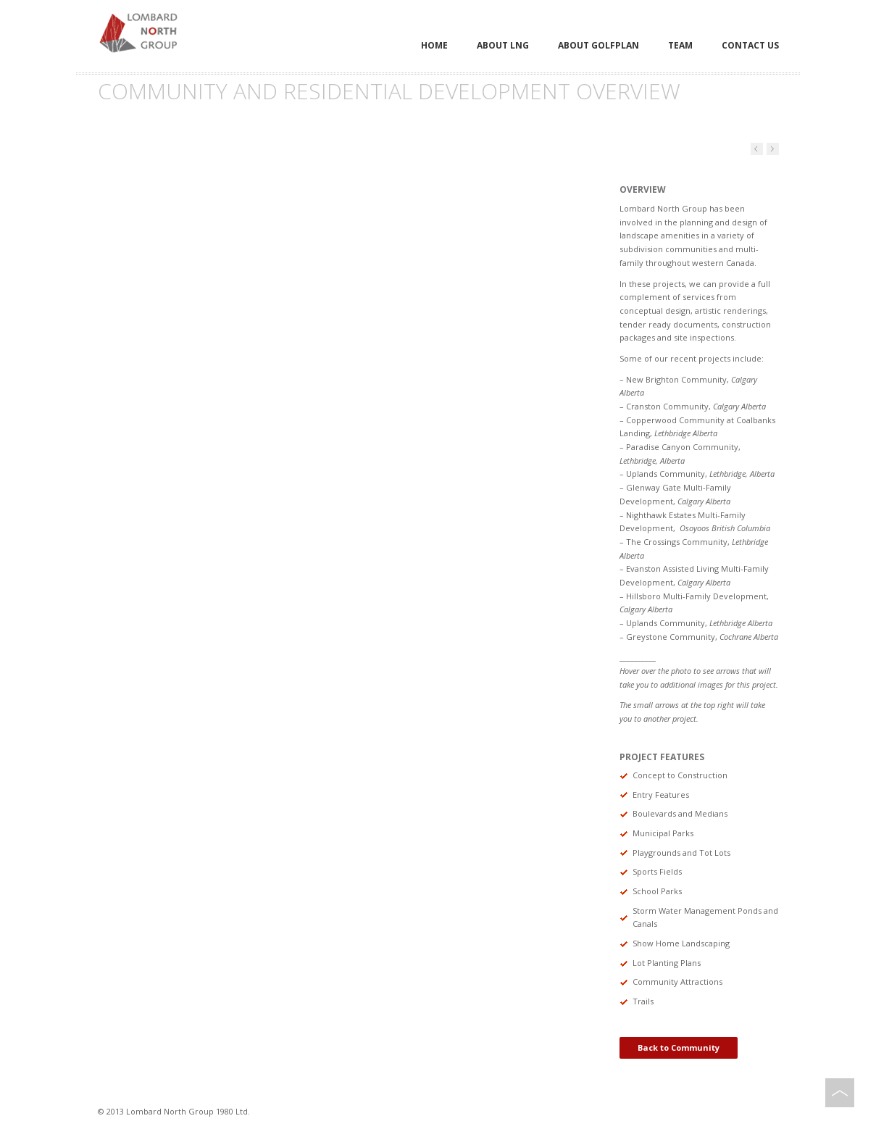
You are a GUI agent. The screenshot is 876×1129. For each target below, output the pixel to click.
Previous (773, 149)
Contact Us (750, 45)
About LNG (503, 45)
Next (757, 149)
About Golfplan (598, 45)
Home (434, 45)
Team (680, 45)
